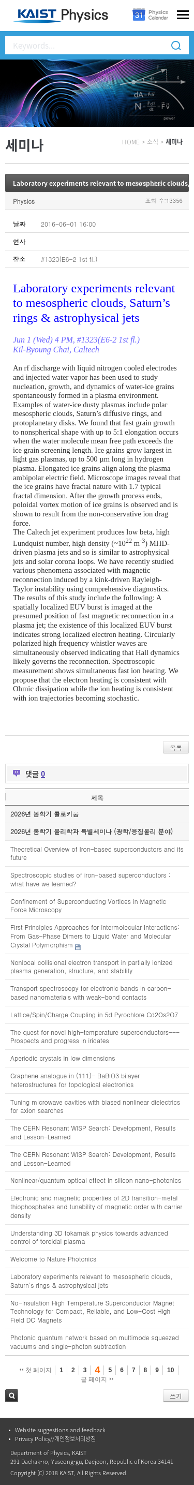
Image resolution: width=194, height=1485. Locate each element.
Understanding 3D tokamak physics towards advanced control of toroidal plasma (89, 1237)
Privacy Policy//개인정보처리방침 (55, 1438)
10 (170, 1370)
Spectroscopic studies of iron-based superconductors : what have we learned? (90, 879)
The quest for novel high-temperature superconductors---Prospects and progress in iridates (95, 1036)
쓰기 (176, 1395)
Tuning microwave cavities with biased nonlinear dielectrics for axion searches (95, 1106)
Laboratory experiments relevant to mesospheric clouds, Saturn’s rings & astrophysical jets (91, 1280)
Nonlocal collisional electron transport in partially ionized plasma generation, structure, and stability (91, 966)
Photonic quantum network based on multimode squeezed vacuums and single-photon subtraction (94, 1341)
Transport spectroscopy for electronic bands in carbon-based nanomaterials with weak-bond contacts (90, 992)
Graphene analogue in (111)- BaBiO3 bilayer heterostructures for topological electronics (75, 1080)
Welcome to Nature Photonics (53, 1258)
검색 (11, 1395)
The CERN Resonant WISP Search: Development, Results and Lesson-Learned (92, 1132)
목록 (176, 747)
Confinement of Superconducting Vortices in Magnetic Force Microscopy (88, 905)
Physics (24, 201)
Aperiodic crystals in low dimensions (62, 1057)
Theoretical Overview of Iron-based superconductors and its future (97, 853)
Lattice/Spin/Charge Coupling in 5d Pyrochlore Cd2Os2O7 (94, 1014)
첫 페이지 (36, 1370)
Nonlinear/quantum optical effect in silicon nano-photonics (95, 1180)
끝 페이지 (97, 1379)
